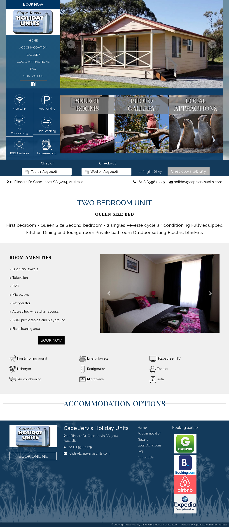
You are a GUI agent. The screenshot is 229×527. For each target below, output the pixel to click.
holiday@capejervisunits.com (195, 182)
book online (33, 456)
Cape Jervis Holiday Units (96, 428)
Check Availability (188, 171)
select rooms (87, 104)
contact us (33, 76)
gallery (33, 54)
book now (33, 4)
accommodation (33, 47)
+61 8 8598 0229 (149, 182)
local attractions (33, 61)
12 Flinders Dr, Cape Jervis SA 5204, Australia (45, 182)
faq (33, 68)
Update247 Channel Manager (211, 524)
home (33, 40)
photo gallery (142, 104)
